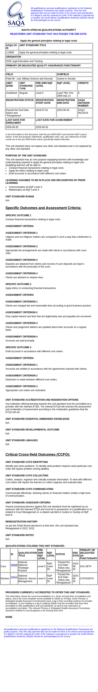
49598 (14, 565)
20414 (14, 577)
